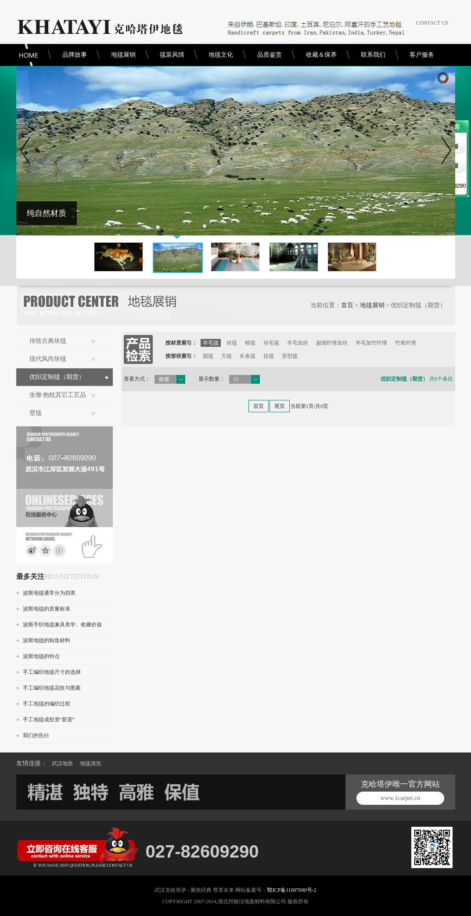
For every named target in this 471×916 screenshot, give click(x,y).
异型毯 (290, 356)
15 (236, 379)
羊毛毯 (211, 343)
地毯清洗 (90, 763)
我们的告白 (36, 735)
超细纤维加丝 (332, 343)
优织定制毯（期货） (57, 377)
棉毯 (250, 343)
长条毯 (247, 356)
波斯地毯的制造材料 (46, 640)
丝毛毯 (271, 343)
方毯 (226, 356)
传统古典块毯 (47, 341)
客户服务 (422, 54)
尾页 (279, 406)
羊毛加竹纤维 (371, 343)
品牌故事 (74, 54)
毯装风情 (172, 54)
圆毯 (208, 356)
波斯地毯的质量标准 (46, 609)
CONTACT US (432, 23)
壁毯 (35, 413)
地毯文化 (221, 54)
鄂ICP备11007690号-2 (291, 890)
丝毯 (232, 343)
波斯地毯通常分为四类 (49, 593)
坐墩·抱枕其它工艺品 (57, 395)
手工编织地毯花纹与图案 (52, 688)
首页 (347, 305)
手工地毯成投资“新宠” (49, 719)
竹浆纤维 (405, 343)
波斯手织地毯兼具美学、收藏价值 (62, 625)
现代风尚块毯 (47, 359)
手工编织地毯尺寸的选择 (52, 672)
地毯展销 (123, 54)
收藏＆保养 (321, 54)
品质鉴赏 (269, 54)
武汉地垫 (62, 763)
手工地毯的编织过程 (46, 704)
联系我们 (373, 54)
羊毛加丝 (297, 343)
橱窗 (164, 379)
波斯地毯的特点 (41, 656)
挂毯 (268, 356)
